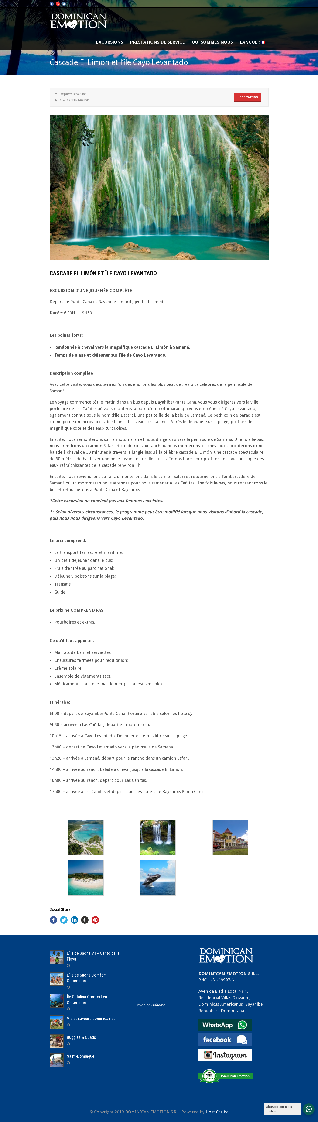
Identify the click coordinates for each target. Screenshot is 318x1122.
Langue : (252, 42)
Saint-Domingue (80, 1056)
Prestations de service (157, 42)
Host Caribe (217, 1111)
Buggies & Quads (81, 1037)
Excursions (109, 42)
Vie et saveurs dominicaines (91, 1018)
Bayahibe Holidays (150, 1005)
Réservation (247, 97)
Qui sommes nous (212, 42)
